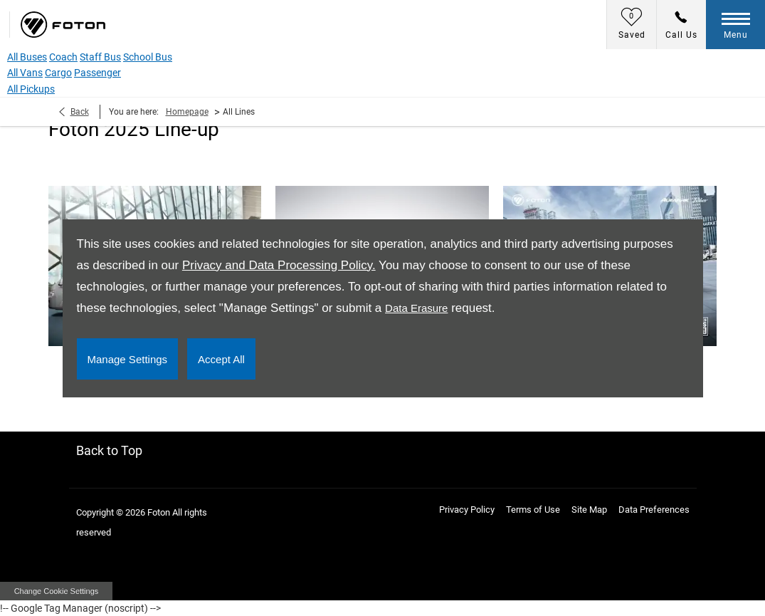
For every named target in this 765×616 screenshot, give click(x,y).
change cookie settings (56, 591)
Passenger (97, 72)
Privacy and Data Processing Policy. (279, 265)
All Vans (25, 72)
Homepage (187, 112)
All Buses (27, 57)
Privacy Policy (467, 509)
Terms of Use (533, 509)
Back (79, 112)
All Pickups (31, 89)
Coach (63, 57)
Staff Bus (100, 57)
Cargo (58, 72)
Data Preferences (654, 509)
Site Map (589, 509)
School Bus (147, 57)
